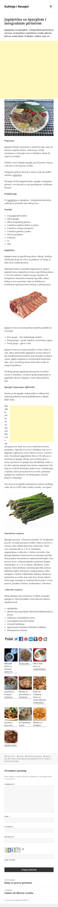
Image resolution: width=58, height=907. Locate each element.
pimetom (17, 175)
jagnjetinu (12, 200)
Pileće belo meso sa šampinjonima (39, 666)
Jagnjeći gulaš (10, 745)
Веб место (9, 837)
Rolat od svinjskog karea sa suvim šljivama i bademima (39, 697)
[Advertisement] (29, 70)
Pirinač (40, 759)
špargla (16, 761)
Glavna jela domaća (34, 756)
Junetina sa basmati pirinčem (9, 694)
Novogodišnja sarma (25, 723)
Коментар (9, 784)
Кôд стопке (9, 860)
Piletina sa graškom (37, 723)
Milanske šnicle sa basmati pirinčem (8, 667)
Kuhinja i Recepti (16, 6)
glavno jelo (26, 759)
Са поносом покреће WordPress (16, 900)
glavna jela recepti (14, 759)
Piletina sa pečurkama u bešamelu (25, 694)
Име (7, 816)
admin (21, 756)
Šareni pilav (24, 663)
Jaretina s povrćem (8, 723)
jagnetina (34, 759)
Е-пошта (9, 827)
